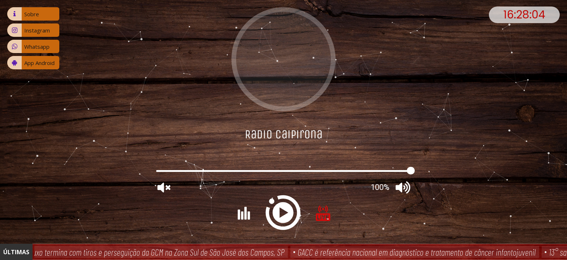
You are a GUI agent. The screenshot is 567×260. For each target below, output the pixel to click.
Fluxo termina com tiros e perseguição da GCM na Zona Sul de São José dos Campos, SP (157, 252)
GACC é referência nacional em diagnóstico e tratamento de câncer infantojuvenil (418, 252)
